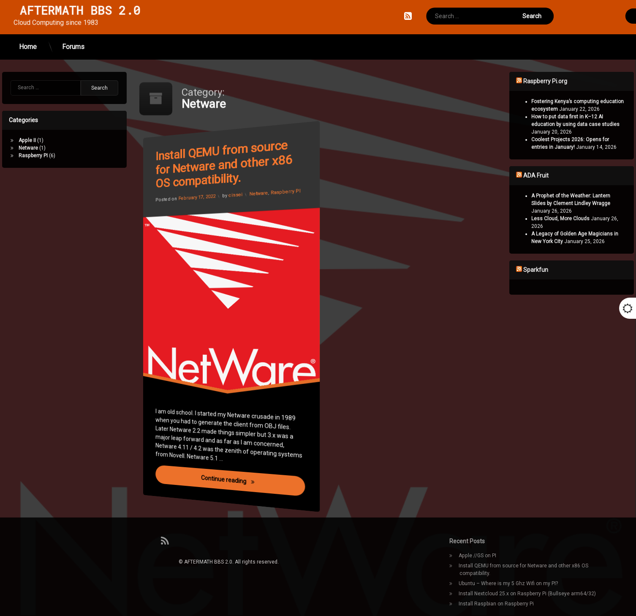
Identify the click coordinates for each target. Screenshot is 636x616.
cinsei (235, 194)
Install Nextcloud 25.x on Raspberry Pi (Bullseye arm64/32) (527, 594)
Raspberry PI (288, 183)
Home (28, 33)
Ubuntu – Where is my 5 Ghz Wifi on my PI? (508, 583)
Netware (259, 189)
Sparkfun (562, 269)
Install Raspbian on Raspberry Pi (496, 604)
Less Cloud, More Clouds (587, 219)
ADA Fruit (563, 175)
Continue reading (256, 491)
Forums (73, 33)
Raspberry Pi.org (572, 81)
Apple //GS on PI (477, 556)
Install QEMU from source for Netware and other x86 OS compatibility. (229, 163)
